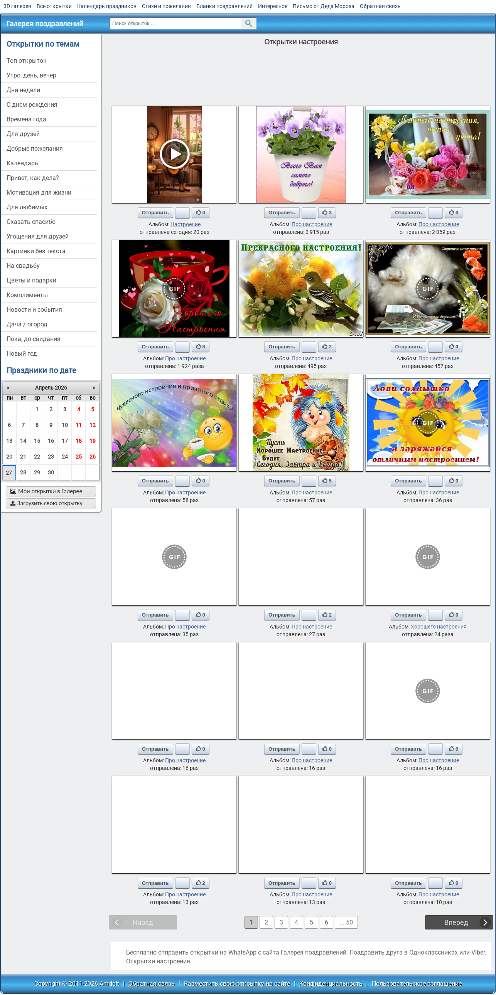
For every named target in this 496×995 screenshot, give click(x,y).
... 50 (346, 922)
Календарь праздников (107, 6)
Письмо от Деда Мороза (323, 6)
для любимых (27, 207)
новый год (22, 353)
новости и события (34, 309)
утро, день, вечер (31, 75)
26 (92, 457)
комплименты (27, 295)
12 (92, 425)
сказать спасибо (31, 221)
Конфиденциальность (331, 983)
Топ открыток (27, 60)
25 (79, 457)
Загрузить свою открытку (46, 503)
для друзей (23, 134)
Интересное (272, 6)
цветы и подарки (31, 280)
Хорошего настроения (439, 627)
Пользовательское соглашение (417, 983)
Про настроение (312, 224)
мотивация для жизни (39, 192)
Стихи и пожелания (166, 6)
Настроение (185, 224)
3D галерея (17, 6)
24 (65, 457)
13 (9, 441)
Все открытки (54, 6)
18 (79, 441)
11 (79, 425)
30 (51, 472)
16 (51, 441)
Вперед (456, 922)
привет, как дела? (33, 178)
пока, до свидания (34, 339)
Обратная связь (380, 6)
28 (23, 472)
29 (37, 472)
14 (23, 441)
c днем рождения (32, 104)
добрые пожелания (35, 148)
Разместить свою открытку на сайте (237, 983)
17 (65, 441)
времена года (26, 119)
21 (23, 457)
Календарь (22, 163)
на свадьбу (23, 265)
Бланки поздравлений (224, 6)
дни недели (23, 90)
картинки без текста (36, 251)
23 (51, 457)
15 (37, 441)
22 (37, 457)
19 (92, 441)
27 (9, 473)
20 (9, 457)
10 (65, 425)
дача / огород (27, 324)
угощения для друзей (38, 236)
